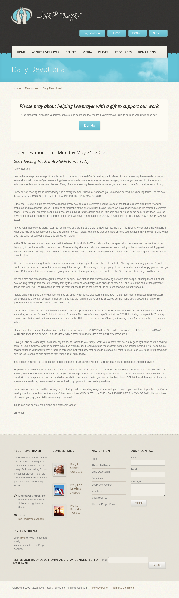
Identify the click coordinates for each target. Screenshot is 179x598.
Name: (134, 457)
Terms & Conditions (123, 587)
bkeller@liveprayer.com (31, 518)
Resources (123, 52)
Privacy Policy (100, 587)
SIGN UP (158, 33)
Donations (147, 52)
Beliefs (71, 52)
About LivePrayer (45, 52)
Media (87, 52)
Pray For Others (76, 466)
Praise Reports (75, 507)
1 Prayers (75, 492)
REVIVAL (117, 33)
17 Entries (75, 513)
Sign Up (157, 565)
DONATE (137, 33)
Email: (134, 469)
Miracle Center (100, 497)
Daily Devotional (101, 471)
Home (21, 52)
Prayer (103, 52)
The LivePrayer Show (104, 504)
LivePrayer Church (102, 484)
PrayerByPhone (92, 33)
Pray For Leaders (76, 487)
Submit (138, 502)
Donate (89, 125)
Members (97, 491)
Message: (136, 481)
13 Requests (76, 472)
